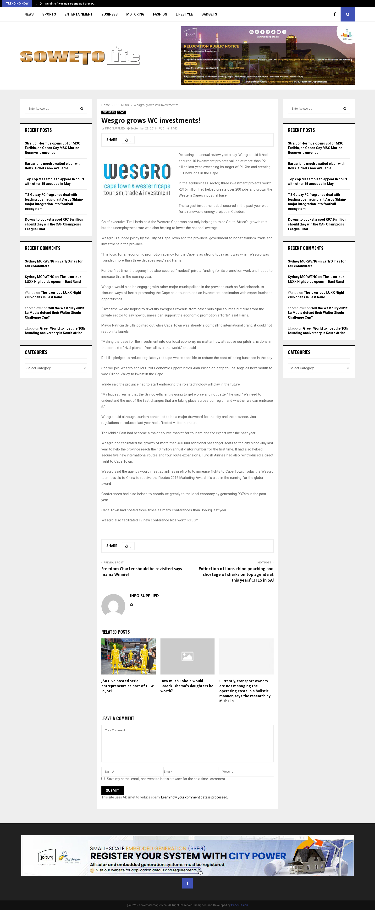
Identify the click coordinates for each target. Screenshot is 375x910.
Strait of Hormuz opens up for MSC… (70, 3)
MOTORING (135, 14)
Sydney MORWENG (39, 261)
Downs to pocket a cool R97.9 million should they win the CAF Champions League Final (54, 224)
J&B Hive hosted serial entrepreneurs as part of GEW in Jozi (127, 686)
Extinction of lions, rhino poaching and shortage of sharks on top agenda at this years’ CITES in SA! (236, 574)
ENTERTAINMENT (79, 14)
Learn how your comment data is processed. (194, 797)
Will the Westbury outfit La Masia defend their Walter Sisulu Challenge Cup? (54, 312)
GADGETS (209, 14)
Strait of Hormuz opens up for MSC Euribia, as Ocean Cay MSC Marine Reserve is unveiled (52, 148)
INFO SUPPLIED (115, 128)
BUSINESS (109, 14)
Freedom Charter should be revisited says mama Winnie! (141, 571)
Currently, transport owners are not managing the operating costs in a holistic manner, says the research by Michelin (244, 691)
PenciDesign (239, 905)
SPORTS (49, 14)
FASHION (160, 14)
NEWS (29, 14)
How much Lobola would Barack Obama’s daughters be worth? (186, 686)
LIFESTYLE (184, 14)
